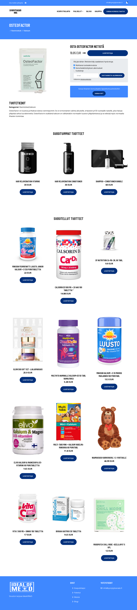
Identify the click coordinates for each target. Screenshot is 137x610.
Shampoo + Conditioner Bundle (109, 181)
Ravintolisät (16, 30)
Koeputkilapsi (63, 11)
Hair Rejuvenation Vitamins (28, 181)
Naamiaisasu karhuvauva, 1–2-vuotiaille (109, 457)
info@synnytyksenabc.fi (114, 3)
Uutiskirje (79, 71)
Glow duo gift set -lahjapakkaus (27, 369)
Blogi (89, 11)
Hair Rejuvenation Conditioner (68, 181)
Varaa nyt (99, 93)
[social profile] (25, 3)
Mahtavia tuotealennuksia (86, 65)
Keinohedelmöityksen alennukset (89, 68)
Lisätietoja (108, 53)
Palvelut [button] (77, 11)
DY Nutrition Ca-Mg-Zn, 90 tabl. (109, 260)
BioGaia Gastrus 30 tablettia (68, 531)
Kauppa (98, 11)
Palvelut (77, 592)
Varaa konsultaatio (115, 11)
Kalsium (27, 30)
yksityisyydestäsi (85, 79)
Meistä (77, 597)
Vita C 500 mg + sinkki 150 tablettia (28, 531)
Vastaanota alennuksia (112, 75)
